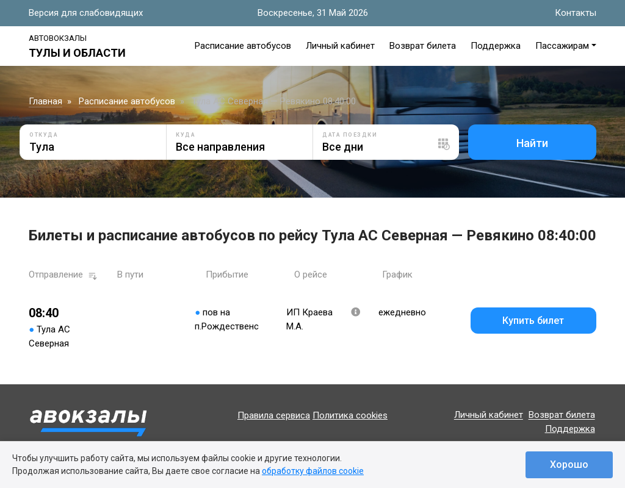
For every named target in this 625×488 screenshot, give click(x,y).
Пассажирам (562, 45)
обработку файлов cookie (313, 471)
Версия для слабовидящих (86, 12)
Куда (185, 135)
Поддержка (496, 45)
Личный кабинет (340, 45)
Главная (45, 101)
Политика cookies (350, 415)
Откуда (43, 135)
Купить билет (533, 320)
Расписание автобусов (243, 45)
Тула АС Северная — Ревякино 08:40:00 (274, 101)
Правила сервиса (273, 415)
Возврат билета (422, 45)
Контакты (575, 12)
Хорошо (569, 464)
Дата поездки (349, 135)
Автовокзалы (58, 38)
